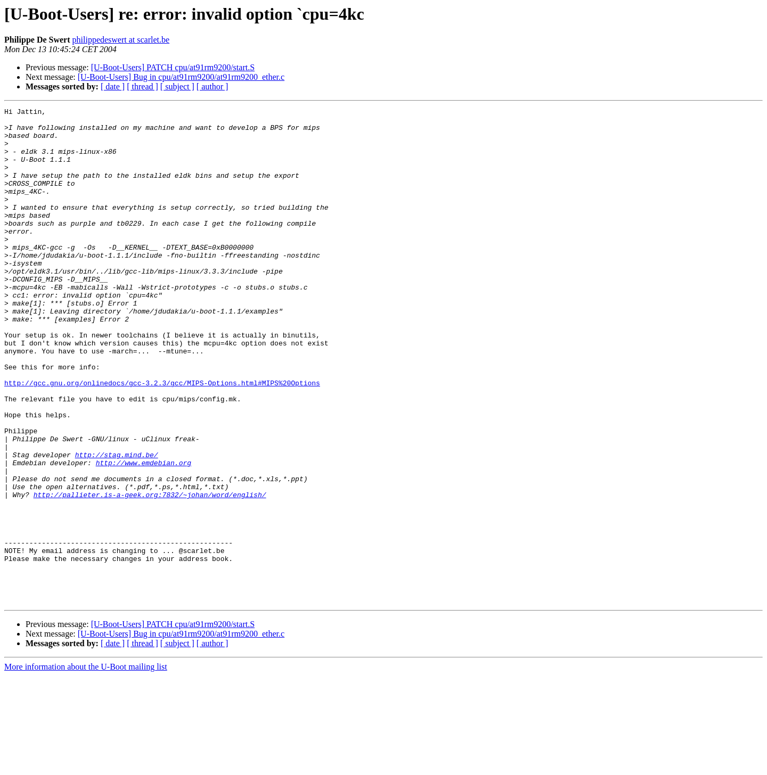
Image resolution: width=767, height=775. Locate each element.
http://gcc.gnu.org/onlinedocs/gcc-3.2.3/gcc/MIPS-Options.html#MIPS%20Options (162, 438)
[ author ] (213, 86)
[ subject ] (177, 86)
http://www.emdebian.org (143, 534)
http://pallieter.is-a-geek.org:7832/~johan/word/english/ (150, 573)
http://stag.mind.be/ (116, 525)
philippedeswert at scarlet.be (121, 39)
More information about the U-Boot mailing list (85, 765)
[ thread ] (142, 86)
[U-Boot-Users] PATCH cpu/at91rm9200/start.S (173, 67)
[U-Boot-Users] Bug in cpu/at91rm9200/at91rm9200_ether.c (181, 76)
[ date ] (113, 86)
